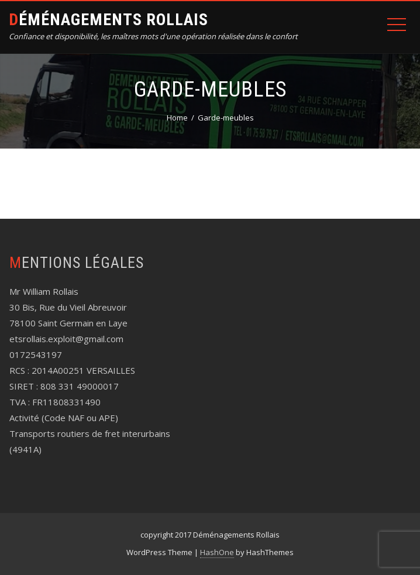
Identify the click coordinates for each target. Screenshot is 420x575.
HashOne (217, 552)
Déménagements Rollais (108, 19)
